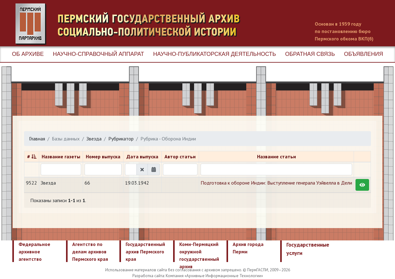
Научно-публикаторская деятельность (214, 54)
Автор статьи (180, 156)
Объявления (363, 54)
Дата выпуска (142, 156)
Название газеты (61, 156)
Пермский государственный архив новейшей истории (131, 24)
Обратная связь (310, 54)
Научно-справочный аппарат (98, 54)
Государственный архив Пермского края (145, 251)
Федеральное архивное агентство (34, 251)
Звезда (94, 138)
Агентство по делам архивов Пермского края (90, 251)
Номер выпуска (103, 156)
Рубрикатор (121, 138)
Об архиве (28, 54)
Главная (37, 138)
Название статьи (276, 156)
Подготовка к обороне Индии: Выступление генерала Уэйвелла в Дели (276, 183)
